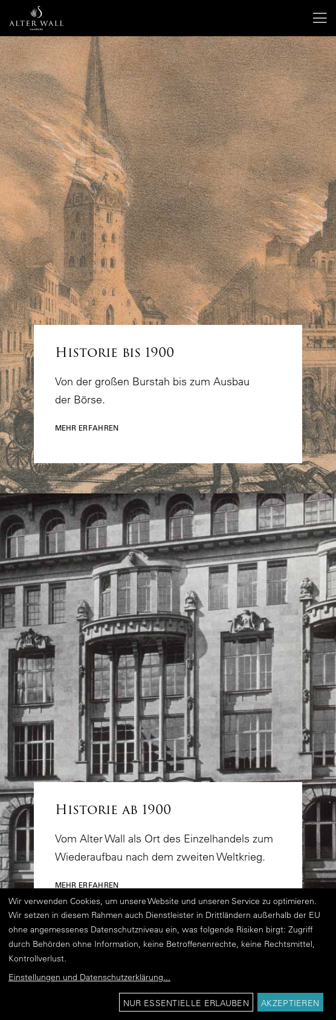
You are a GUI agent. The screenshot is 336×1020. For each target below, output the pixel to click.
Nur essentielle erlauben (186, 1003)
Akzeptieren (290, 1003)
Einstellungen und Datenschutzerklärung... (89, 977)
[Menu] (316, 18)
